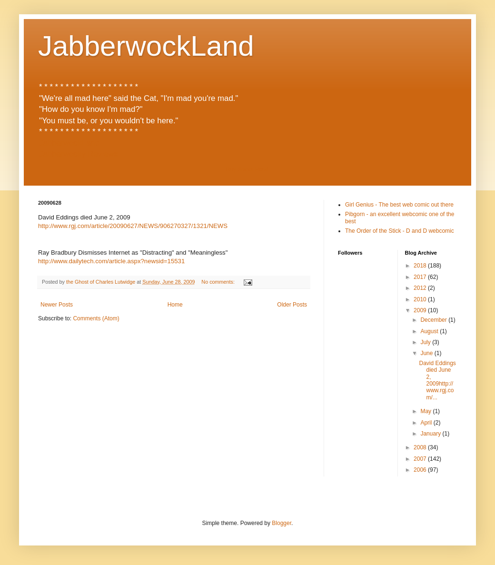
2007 (421, 459)
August (430, 331)
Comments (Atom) (96, 318)
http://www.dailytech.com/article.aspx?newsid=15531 (111, 261)
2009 (421, 310)
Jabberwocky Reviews (78, 154)
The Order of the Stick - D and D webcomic (399, 231)
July (426, 342)
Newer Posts (56, 304)
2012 (421, 288)
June (427, 353)
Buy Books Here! (247, 169)
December (434, 320)
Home (175, 304)
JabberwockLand (146, 46)
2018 (421, 265)
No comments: (218, 282)
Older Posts (292, 304)
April (426, 422)
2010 (421, 299)
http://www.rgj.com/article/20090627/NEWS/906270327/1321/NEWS (133, 225)
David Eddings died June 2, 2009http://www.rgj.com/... (437, 380)
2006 (421, 469)
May (426, 411)
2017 (421, 277)
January (431, 433)
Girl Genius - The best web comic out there (399, 204)
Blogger (281, 523)
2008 (421, 447)
